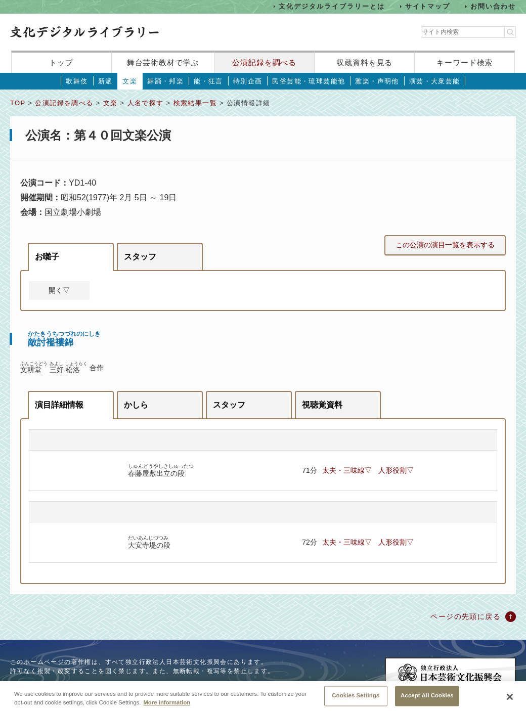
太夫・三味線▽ (347, 470)
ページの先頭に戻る (465, 616)
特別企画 (247, 81)
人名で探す (145, 103)
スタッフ (140, 256)
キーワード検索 (464, 62)
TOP (17, 103)
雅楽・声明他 (377, 81)
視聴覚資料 (322, 405)
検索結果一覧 (195, 103)
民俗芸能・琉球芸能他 (308, 81)
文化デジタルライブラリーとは (331, 6)
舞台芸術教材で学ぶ (163, 62)
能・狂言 (208, 81)
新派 (105, 81)
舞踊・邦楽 (165, 81)
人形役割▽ (396, 470)
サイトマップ (428, 6)
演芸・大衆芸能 (434, 81)
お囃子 (47, 256)
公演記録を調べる (264, 62)
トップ (61, 62)
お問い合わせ (493, 6)
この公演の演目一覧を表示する (445, 245)
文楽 (129, 81)
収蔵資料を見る (364, 62)
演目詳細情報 (59, 405)
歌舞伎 (76, 81)
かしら (136, 405)
